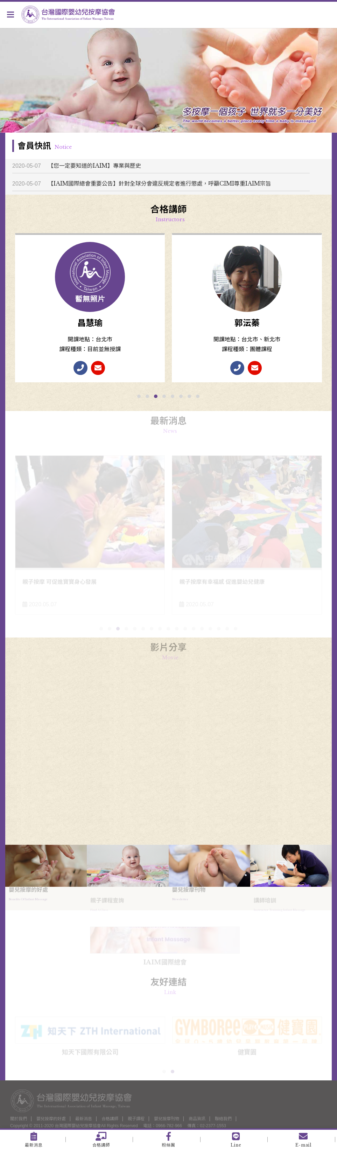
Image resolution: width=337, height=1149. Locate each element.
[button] (139, 396)
